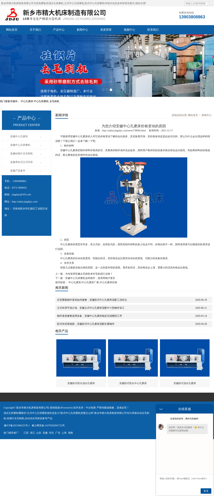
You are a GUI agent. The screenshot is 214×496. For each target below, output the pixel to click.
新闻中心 (82, 29)
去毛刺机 (54, 101)
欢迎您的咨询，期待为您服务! (184, 418)
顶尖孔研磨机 (56, 3)
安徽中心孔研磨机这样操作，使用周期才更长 (90, 278)
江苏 (26, 432)
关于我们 (35, 29)
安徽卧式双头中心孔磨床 (133, 383)
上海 (64, 432)
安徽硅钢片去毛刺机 (21, 153)
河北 (51, 432)
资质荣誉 (106, 29)
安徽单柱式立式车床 (21, 162)
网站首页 (11, 29)
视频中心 (129, 29)
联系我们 (153, 29)
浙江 (32, 432)
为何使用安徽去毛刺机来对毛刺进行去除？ (89, 274)
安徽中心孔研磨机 (20, 145)
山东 (38, 432)
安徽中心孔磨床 (19, 136)
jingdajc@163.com (21, 194)
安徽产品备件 (17, 170)
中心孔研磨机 (41, 101)
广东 (57, 432)
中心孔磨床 (27, 101)
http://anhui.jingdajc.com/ (25, 201)
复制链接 (55, 407)
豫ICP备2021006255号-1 (17, 425)
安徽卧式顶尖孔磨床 (185, 383)
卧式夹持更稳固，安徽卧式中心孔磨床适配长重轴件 (85, 324)
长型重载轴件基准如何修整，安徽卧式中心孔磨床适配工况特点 (92, 300)
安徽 (45, 432)
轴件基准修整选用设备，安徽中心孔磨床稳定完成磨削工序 (89, 316)
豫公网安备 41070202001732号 (48, 425)
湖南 (70, 432)
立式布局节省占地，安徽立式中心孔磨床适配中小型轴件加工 (90, 308)
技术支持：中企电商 (84, 407)
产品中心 (59, 29)
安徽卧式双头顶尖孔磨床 (81, 383)
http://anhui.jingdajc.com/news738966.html (124, 130)
